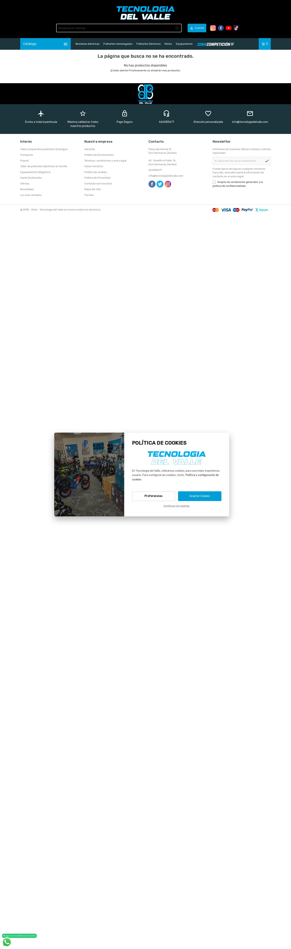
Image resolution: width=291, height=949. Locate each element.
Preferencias (153, 496)
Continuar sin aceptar (176, 505)
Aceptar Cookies (199, 496)
